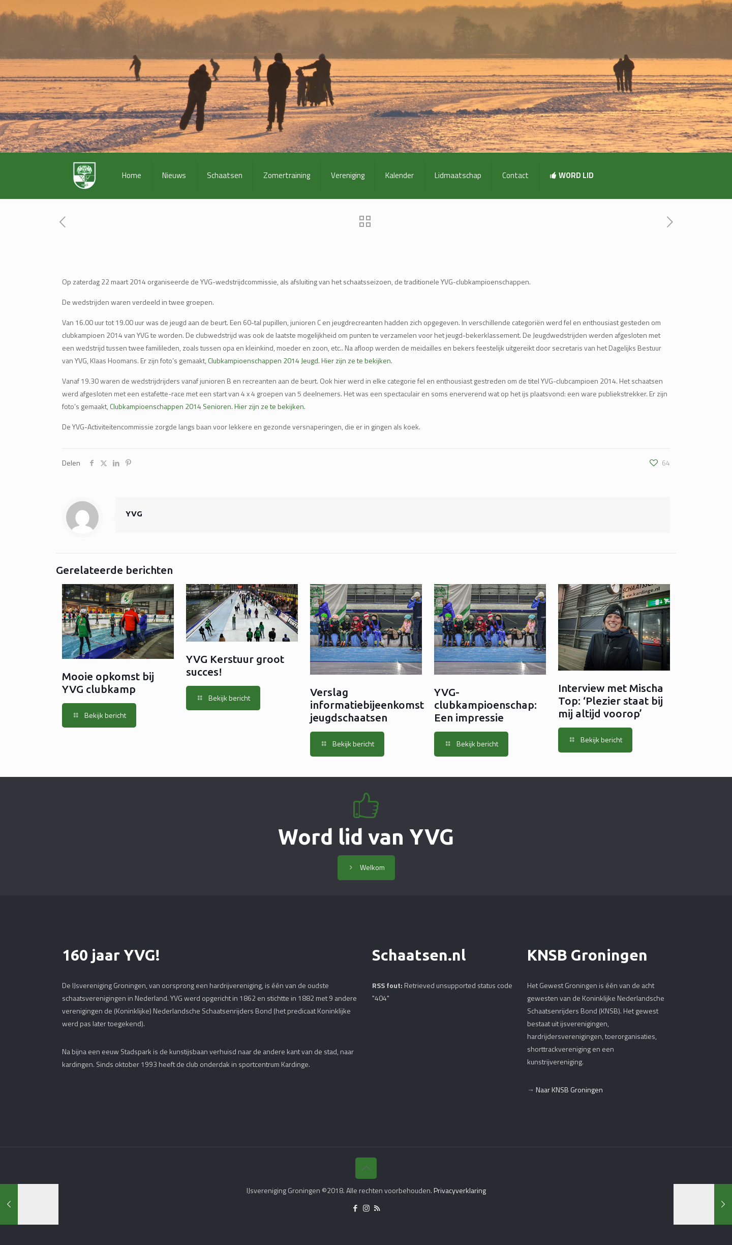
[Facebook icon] (355, 1208)
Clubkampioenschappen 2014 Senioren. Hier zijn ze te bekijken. (207, 406)
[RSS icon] (377, 1208)
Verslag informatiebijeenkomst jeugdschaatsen (367, 704)
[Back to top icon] (366, 1168)
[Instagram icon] (366, 1208)
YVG (134, 513)
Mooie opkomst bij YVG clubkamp (108, 682)
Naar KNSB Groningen (569, 1089)
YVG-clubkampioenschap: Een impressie (485, 704)
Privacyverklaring (460, 1190)
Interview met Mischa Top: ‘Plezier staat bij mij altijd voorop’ (610, 700)
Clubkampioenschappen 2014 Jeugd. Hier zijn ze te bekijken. (300, 360)
